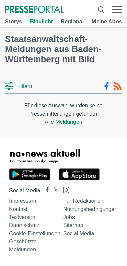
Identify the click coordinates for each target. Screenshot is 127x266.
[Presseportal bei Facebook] (45, 190)
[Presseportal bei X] (54, 190)
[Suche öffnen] (101, 9)
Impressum (22, 201)
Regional (72, 21)
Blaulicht (41, 21)
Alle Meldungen (63, 122)
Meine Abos (107, 21)
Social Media (78, 233)
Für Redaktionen (83, 201)
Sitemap (73, 225)
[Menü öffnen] (116, 9)
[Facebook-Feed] (106, 86)
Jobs (69, 217)
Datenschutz (24, 225)
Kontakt (18, 209)
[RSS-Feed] (117, 86)
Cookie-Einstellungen (34, 233)
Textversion (23, 217)
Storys (13, 21)
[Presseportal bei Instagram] (64, 189)
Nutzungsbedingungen (90, 209)
